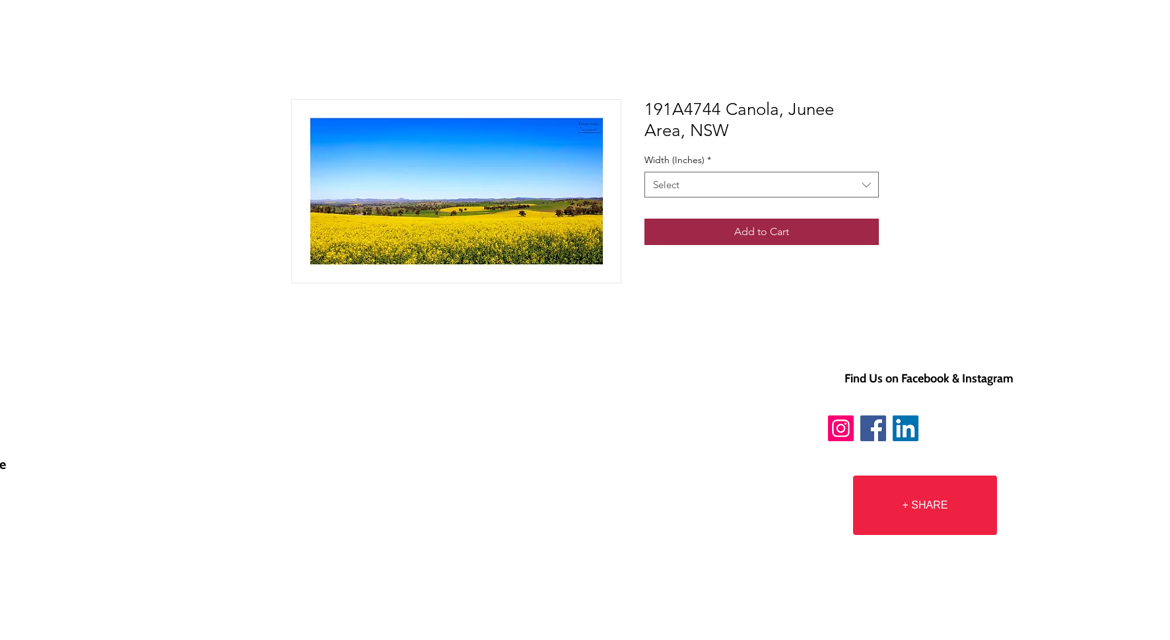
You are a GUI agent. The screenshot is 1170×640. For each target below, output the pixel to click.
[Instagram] (841, 428)
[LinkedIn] (905, 428)
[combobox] (761, 184)
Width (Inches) (677, 160)
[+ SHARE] (925, 505)
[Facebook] (873, 428)
